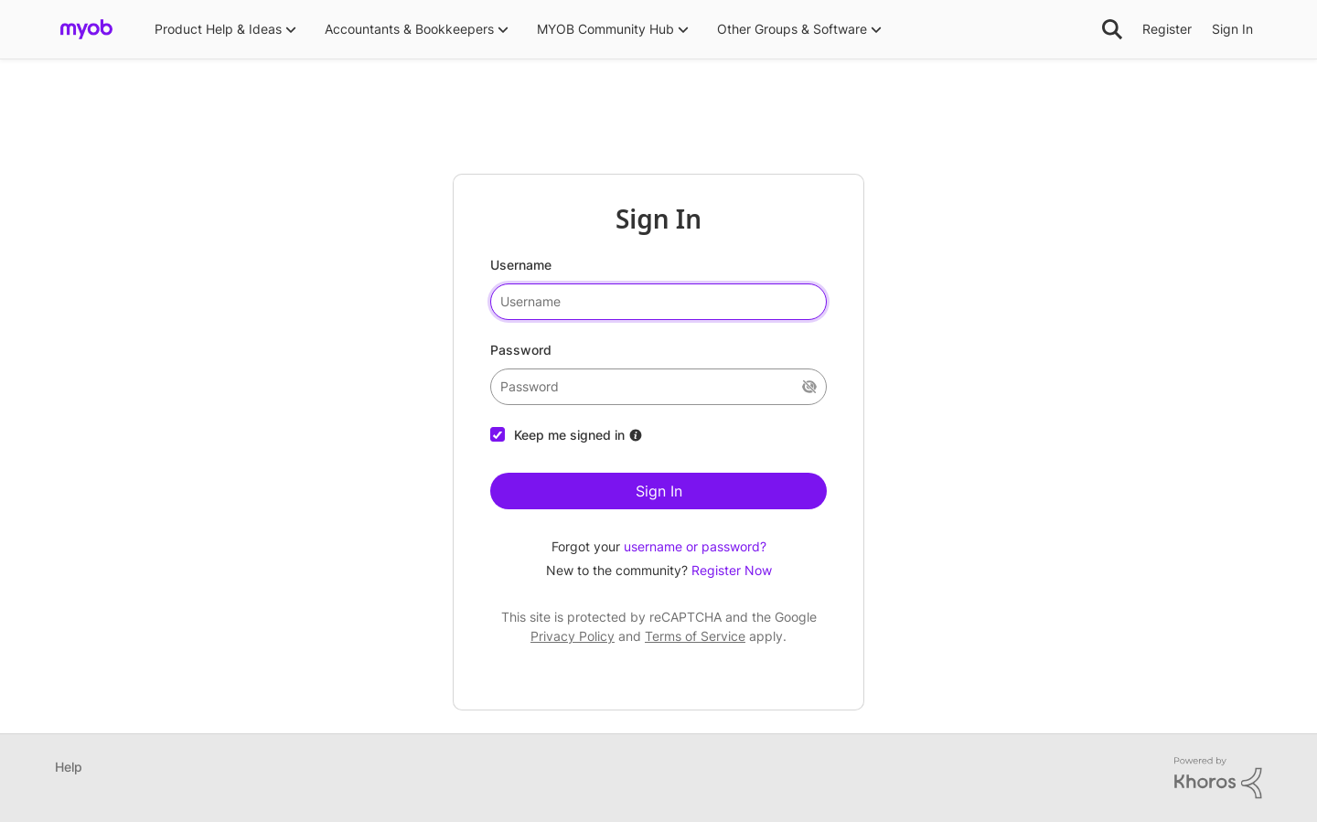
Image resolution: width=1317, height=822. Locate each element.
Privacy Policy (572, 636)
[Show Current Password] (809, 386)
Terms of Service (695, 636)
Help (68, 766)
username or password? (695, 546)
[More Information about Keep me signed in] (635, 435)
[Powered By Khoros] (1218, 778)
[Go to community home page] (86, 29)
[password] (658, 386)
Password (520, 350)
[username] (658, 301)
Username (520, 264)
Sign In (659, 491)
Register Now (731, 570)
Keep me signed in (569, 435)
